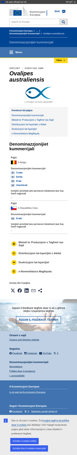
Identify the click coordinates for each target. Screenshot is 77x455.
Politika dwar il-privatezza (22, 371)
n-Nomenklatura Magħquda (25, 133)
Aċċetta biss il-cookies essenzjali (29, 448)
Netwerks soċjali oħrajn (43, 411)
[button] (13, 290)
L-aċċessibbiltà (17, 376)
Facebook (15, 411)
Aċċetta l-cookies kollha (24, 441)
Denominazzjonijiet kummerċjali (24, 33)
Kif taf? (71, 2)
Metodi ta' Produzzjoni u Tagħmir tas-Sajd (33, 120)
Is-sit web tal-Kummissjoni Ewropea (27, 392)
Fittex (63, 22)
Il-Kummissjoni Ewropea (21, 31)
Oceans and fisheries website (24, 340)
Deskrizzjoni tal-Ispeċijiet (24, 129)
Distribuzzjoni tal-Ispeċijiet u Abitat (29, 124)
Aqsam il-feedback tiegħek (38, 319)
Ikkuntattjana (15, 366)
